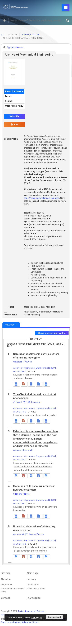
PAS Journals (6, 584)
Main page (33, 573)
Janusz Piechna (36, 534)
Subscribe (14, 116)
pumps (29, 463)
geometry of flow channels (28, 470)
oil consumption (22, 550)
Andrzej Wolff (20, 534)
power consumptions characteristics (33, 466)
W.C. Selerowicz (31, 402)
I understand (54, 617)
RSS (14, 124)
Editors (8, 96)
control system (49, 374)
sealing (49, 507)
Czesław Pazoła (21, 494)
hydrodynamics (33, 547)
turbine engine (33, 374)
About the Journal (14, 91)
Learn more (37, 617)
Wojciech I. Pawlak (22, 361)
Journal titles (30, 34)
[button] (24, 384)
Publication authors (36, 588)
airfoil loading (49, 415)
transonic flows (33, 415)
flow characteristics (43, 463)
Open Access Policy (14, 106)
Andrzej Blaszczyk (22, 450)
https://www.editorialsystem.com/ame (41, 198)
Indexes (31, 579)
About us (6, 579)
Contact (8, 101)
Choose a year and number (52, 333)
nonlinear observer (23, 378)
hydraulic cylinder (34, 507)
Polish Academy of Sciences (32, 611)
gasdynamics (49, 547)
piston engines (39, 550)
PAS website (33, 597)
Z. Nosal (17, 402)
